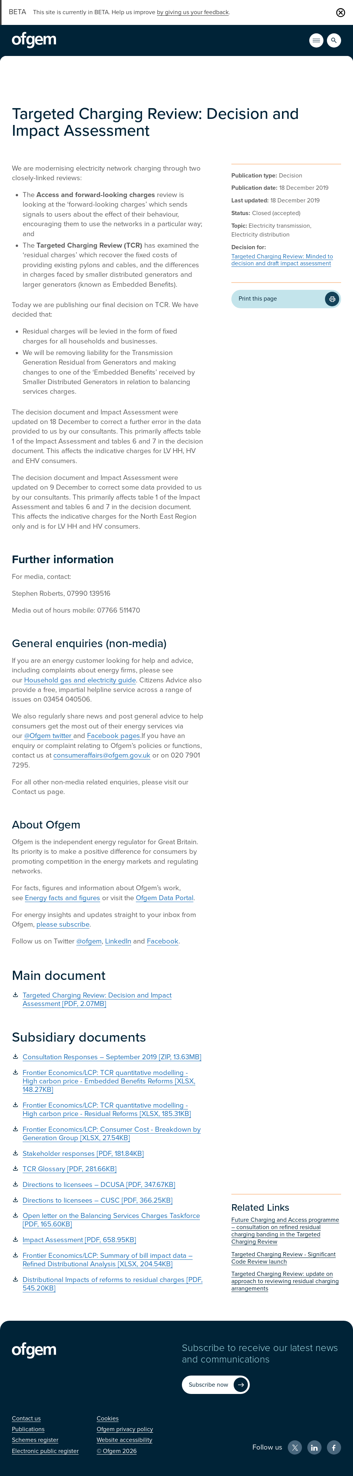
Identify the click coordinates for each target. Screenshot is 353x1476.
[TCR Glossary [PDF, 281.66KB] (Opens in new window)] (108, 1169)
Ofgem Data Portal (164, 898)
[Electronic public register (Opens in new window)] (45, 1451)
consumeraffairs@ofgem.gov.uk (101, 755)
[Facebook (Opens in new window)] (334, 1447)
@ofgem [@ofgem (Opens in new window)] (89, 941)
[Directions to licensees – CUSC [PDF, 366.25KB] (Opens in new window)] (108, 1200)
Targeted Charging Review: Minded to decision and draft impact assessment (282, 260)
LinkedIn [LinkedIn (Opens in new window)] (118, 941)
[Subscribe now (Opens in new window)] (216, 1385)
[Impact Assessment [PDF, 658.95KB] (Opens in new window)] (108, 1240)
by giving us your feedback (193, 12)
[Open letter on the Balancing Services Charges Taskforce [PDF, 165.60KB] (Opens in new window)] (108, 1219)
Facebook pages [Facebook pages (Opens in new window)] (113, 735)
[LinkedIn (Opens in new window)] (314, 1447)
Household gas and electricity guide (80, 680)
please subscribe (62, 924)
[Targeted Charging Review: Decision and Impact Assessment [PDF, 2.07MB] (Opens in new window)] (108, 999)
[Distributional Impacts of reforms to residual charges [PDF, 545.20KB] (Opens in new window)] (108, 1283)
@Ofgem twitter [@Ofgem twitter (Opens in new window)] (48, 735)
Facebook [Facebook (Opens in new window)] (162, 941)
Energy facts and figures (62, 898)
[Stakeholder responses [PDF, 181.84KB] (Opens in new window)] (108, 1153)
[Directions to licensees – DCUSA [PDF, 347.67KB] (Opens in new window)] (108, 1184)
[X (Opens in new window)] (295, 1447)
